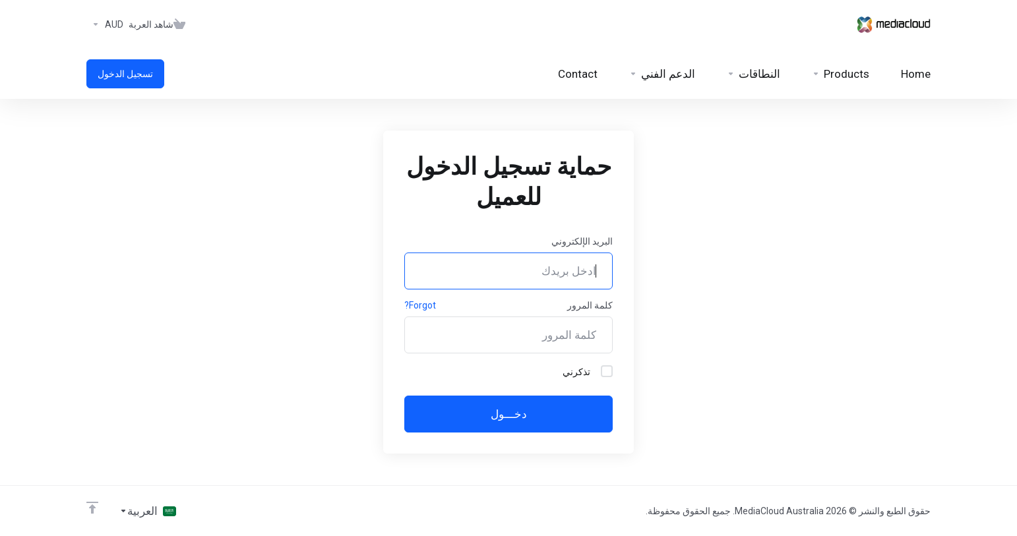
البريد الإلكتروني (582, 241)
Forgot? (420, 305)
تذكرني (588, 371)
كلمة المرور (590, 305)
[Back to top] (92, 507)
